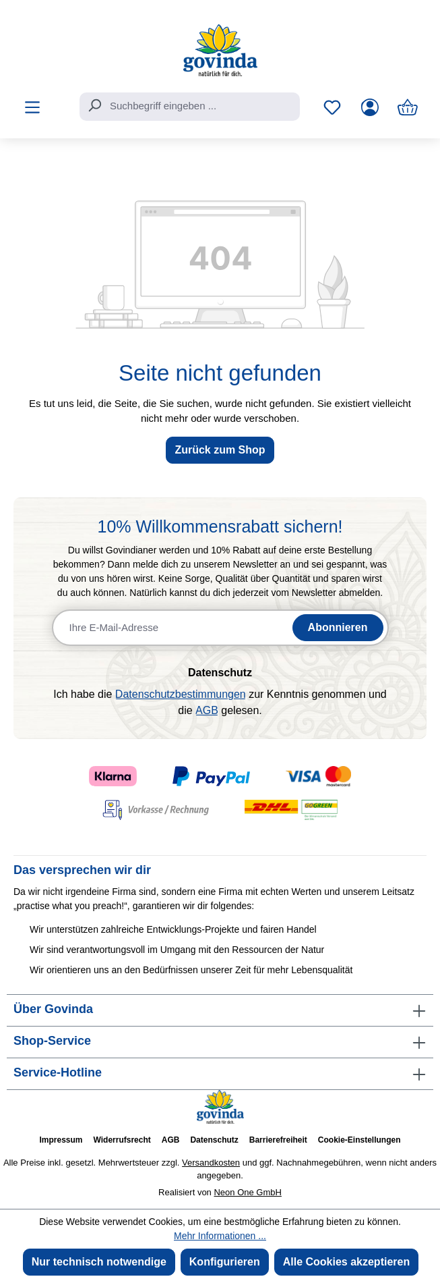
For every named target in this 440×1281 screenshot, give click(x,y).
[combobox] (190, 106)
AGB (206, 710)
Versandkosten (211, 1162)
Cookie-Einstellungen (359, 1140)
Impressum (60, 1140)
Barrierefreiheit (278, 1140)
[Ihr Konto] (370, 107)
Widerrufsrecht (122, 1140)
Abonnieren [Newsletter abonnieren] (338, 627)
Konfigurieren (224, 1262)
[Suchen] (94, 105)
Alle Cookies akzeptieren (346, 1262)
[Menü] (32, 107)
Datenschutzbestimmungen (180, 694)
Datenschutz (214, 1140)
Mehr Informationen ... (220, 1235)
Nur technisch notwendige (99, 1262)
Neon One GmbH (247, 1192)
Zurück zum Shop (220, 450)
